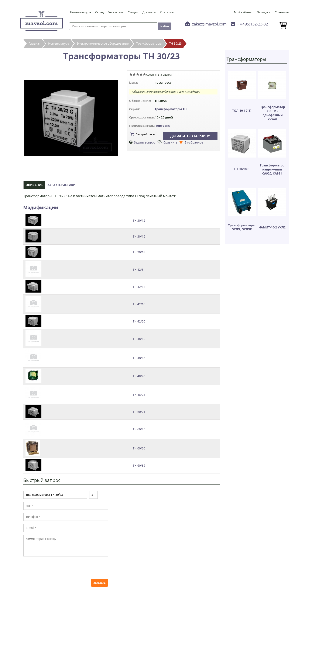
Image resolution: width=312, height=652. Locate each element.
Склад (99, 12)
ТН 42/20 (139, 321)
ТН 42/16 (139, 304)
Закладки (264, 12)
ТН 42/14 (139, 287)
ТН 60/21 (139, 412)
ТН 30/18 (139, 252)
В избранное (194, 142)
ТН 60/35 (139, 465)
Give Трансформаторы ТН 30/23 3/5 (137, 74)
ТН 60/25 (139, 429)
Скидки (133, 12)
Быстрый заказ (145, 134)
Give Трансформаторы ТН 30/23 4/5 (141, 74)
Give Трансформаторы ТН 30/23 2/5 (134, 74)
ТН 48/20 (139, 376)
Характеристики (61, 185)
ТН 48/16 (139, 358)
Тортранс (162, 126)
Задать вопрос (144, 142)
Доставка (149, 12)
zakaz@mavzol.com (209, 24)
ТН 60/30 (139, 448)
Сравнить (282, 12)
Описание (34, 185)
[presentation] (55, 567)
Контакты (167, 12)
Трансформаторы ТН (171, 109)
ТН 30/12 (139, 220)
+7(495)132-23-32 (252, 24)
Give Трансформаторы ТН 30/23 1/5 (131, 74)
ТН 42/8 (138, 270)
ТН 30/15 (139, 236)
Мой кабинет (243, 12)
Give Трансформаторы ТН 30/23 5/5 (144, 74)
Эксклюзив (115, 12)
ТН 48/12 (139, 339)
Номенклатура (80, 12)
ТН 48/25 (139, 395)
